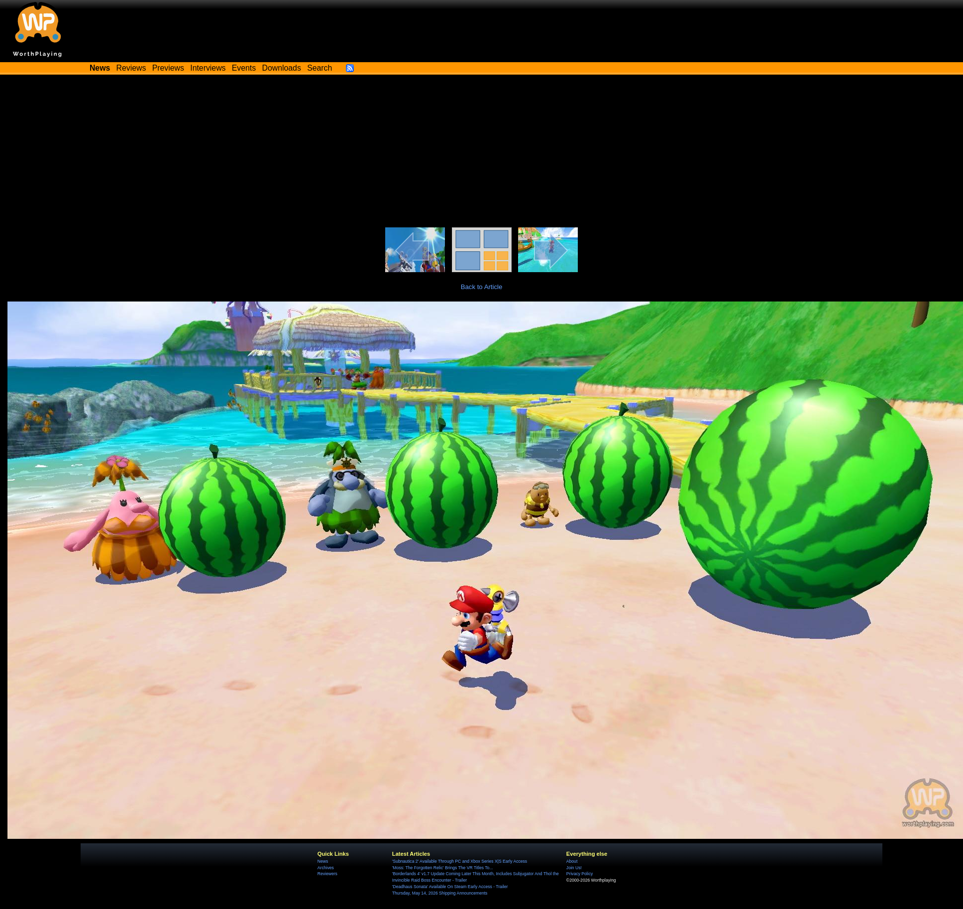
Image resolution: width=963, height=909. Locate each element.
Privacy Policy (579, 873)
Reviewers (327, 873)
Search (319, 68)
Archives (326, 867)
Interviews (207, 68)
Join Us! (574, 867)
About (571, 861)
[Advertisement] (481, 152)
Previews (168, 68)
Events (244, 68)
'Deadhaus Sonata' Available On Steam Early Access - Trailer (450, 886)
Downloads (281, 68)
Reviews (131, 68)
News (323, 861)
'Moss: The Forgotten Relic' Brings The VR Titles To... (442, 867)
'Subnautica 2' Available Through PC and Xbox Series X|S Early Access (459, 861)
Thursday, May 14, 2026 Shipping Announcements (440, 893)
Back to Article (482, 287)
